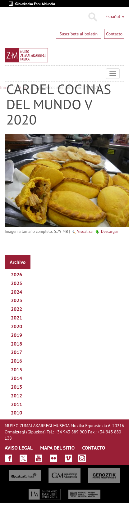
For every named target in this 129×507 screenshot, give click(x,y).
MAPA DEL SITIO (57, 448)
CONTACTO (93, 448)
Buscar (92, 17)
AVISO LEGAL (19, 448)
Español (114, 16)
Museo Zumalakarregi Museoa (9, 73)
